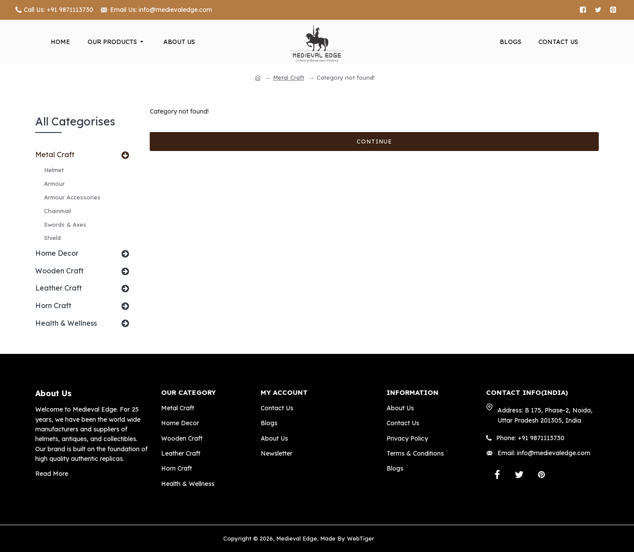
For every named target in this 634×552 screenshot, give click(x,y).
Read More (51, 474)
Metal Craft (288, 77)
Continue (374, 141)
